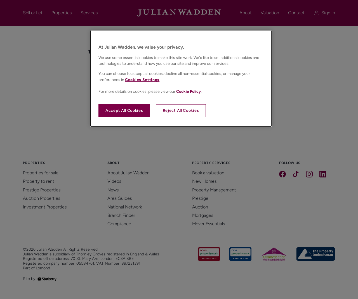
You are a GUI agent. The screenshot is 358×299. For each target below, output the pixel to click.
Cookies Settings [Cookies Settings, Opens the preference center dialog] (142, 79)
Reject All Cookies (181, 110)
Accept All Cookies (124, 110)
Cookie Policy (188, 91)
